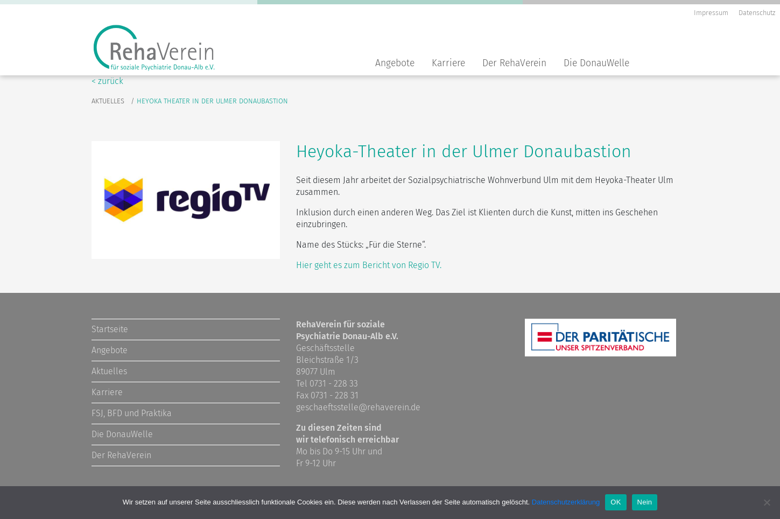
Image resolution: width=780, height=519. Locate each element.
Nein (644, 502)
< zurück (107, 81)
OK (615, 502)
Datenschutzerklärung (566, 502)
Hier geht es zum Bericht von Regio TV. (368, 265)
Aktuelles (108, 101)
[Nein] (766, 502)
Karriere (448, 63)
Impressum (711, 13)
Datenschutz (757, 13)
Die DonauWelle (596, 63)
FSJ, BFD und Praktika (132, 413)
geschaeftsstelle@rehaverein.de (358, 407)
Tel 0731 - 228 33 (327, 383)
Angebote (394, 63)
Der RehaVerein (514, 63)
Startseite (110, 329)
